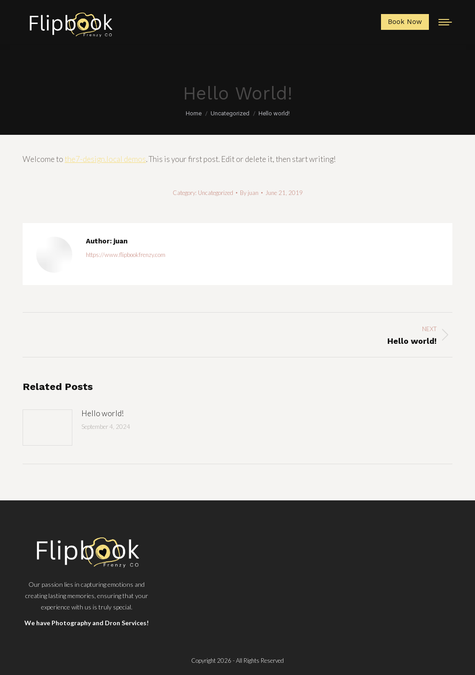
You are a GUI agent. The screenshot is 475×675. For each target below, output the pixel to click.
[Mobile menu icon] (445, 22)
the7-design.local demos (105, 159)
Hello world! (102, 413)
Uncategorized (215, 192)
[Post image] (47, 427)
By (249, 192)
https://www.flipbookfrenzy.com (125, 254)
